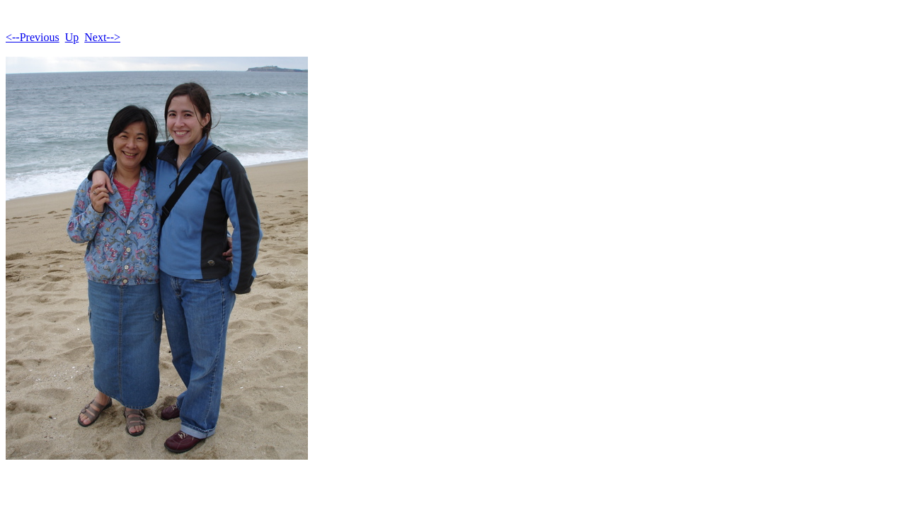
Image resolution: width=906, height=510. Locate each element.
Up (72, 37)
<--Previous (32, 37)
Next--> (102, 37)
